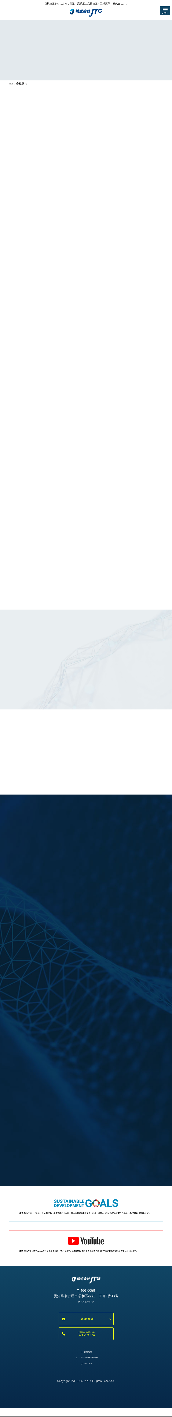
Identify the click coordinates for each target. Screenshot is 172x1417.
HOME (13, 83)
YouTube (88, 1387)
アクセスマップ (86, 1317)
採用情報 (88, 1368)
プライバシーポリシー (88, 1378)
